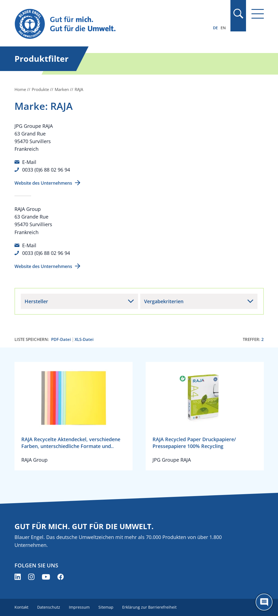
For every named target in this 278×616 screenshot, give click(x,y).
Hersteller (36, 301)
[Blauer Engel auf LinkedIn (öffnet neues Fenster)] (17, 577)
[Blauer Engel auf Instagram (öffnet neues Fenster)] (31, 577)
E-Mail (29, 162)
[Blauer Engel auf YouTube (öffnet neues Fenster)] (46, 577)
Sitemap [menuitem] (105, 607)
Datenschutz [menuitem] (48, 607)
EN (223, 27)
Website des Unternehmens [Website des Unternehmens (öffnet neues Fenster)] (43, 183)
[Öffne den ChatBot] (264, 602)
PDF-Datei (61, 339)
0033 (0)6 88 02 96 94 (46, 169)
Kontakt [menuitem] (21, 607)
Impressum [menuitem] (79, 607)
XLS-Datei (84, 339)
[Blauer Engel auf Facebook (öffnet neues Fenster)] (60, 577)
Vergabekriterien (163, 301)
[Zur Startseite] (101, 24)
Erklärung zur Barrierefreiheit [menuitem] (149, 607)
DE (215, 27)
